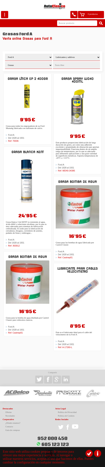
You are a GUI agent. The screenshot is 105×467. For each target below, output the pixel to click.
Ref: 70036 (13, 141)
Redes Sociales (61, 419)
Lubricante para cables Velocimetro (77, 270)
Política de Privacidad (67, 412)
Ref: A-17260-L (65, 347)
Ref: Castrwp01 (15, 332)
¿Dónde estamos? (12, 423)
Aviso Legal (60, 409)
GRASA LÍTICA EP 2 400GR (28, 78)
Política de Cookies (66, 416)
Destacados (8, 409)
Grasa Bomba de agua (27, 256)
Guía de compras (12, 430)
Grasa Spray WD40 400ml (77, 80)
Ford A (11, 135)
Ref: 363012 (14, 245)
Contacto (9, 426)
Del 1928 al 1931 (16, 138)
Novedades (10, 416)
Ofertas (8, 412)
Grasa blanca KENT (27, 152)
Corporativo (8, 419)
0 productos (93, 14)
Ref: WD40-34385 (66, 170)
